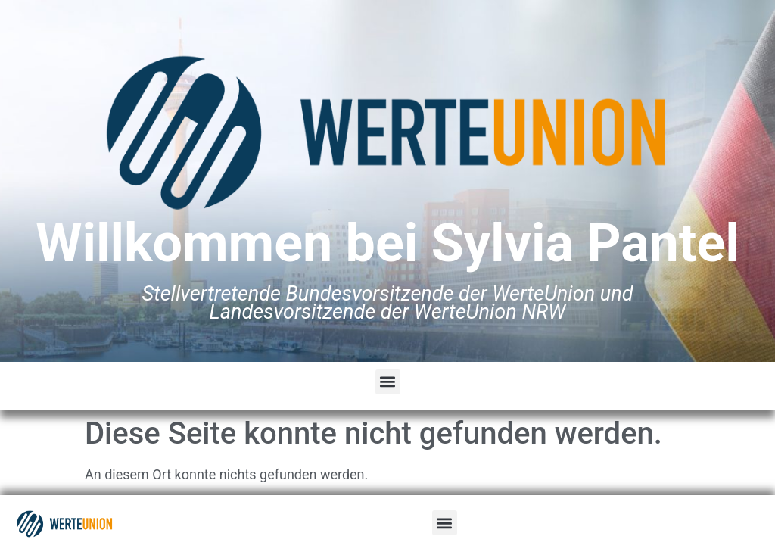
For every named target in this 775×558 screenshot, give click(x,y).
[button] (387, 381)
